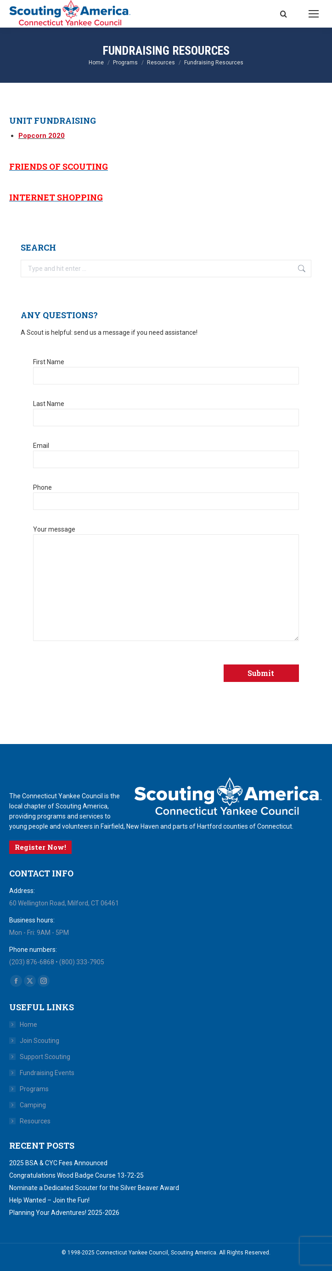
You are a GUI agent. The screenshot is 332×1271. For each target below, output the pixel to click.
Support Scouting (45, 1056)
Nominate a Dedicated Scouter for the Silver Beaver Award (94, 1187)
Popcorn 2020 (41, 136)
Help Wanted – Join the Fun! (49, 1200)
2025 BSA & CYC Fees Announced (58, 1163)
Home (28, 1024)
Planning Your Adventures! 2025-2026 (64, 1212)
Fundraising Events (47, 1072)
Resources (35, 1121)
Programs (34, 1089)
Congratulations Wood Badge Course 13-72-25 (76, 1175)
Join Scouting (39, 1040)
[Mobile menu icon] (313, 14)
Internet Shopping (56, 197)
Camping (33, 1105)
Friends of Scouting (58, 166)
